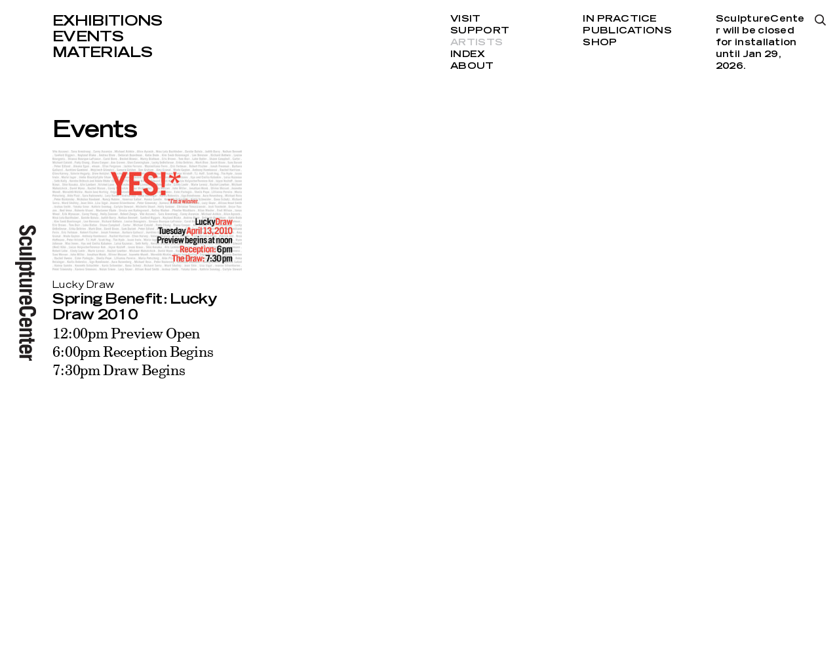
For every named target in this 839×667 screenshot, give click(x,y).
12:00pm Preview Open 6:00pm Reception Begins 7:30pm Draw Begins (132, 351)
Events (87, 37)
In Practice (620, 19)
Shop (600, 42)
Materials (102, 52)
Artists (476, 42)
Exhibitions (107, 21)
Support (479, 30)
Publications (627, 30)
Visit (465, 19)
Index (467, 54)
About (472, 66)
